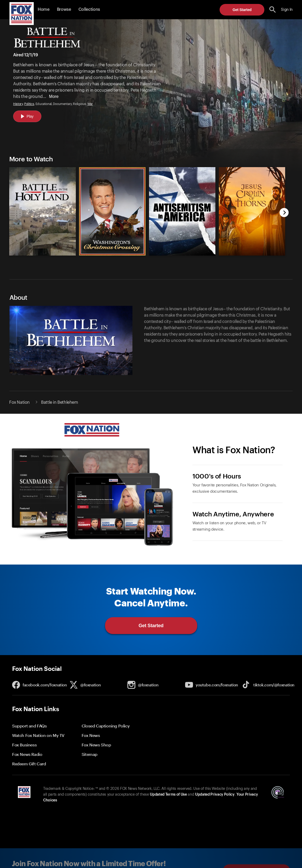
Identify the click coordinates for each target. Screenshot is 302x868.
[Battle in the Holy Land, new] (42, 254)
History (18, 104)
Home (43, 9)
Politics (29, 104)
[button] (272, 9)
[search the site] (272, 9)
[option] (40, 207)
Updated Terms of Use (168, 794)
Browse (64, 9)
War (90, 104)
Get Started (241, 10)
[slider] (145, 207)
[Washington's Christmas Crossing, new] (112, 254)
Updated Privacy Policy (215, 794)
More (53, 96)
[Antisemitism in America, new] (182, 254)
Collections (89, 9)
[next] (284, 213)
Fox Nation (19, 402)
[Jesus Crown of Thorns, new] (252, 254)
